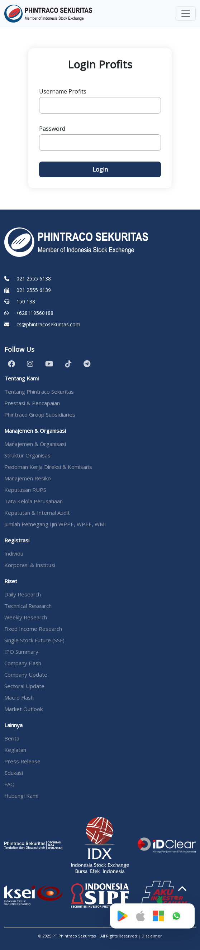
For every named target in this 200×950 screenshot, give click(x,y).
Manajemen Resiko (27, 478)
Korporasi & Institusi (29, 564)
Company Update (25, 674)
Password (52, 129)
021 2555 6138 (33, 278)
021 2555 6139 (33, 290)
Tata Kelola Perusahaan (33, 501)
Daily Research (22, 594)
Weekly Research (25, 617)
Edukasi (13, 772)
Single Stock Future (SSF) (34, 640)
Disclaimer (152, 936)
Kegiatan (15, 749)
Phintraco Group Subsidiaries (39, 414)
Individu (13, 553)
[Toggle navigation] (186, 13)
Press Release (22, 761)
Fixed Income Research (33, 628)
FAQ (9, 784)
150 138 (25, 301)
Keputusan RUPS (25, 489)
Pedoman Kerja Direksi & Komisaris (48, 466)
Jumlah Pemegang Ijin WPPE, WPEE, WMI (55, 524)
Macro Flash (19, 697)
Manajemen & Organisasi (35, 443)
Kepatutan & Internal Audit (37, 512)
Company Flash (22, 663)
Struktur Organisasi (28, 455)
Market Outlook (23, 708)
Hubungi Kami (21, 795)
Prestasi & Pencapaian (32, 403)
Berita (11, 738)
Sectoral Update (24, 686)
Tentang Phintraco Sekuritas (39, 391)
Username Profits (62, 91)
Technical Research (28, 605)
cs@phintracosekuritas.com (48, 324)
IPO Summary (21, 651)
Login (100, 169)
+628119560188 (34, 313)
